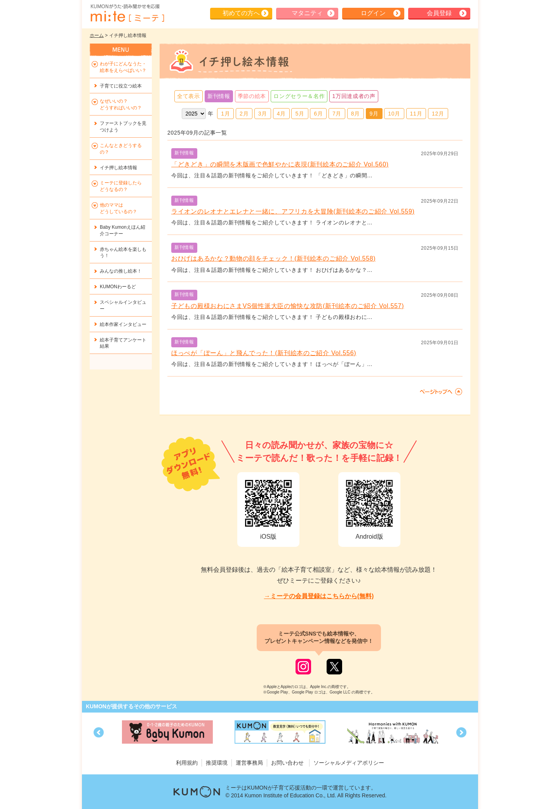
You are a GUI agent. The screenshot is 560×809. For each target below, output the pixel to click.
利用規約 (187, 763)
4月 (281, 113)
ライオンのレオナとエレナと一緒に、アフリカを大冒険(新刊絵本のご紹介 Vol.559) (293, 211)
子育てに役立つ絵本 (121, 86)
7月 (336, 113)
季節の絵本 (252, 96)
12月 (438, 113)
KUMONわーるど (118, 286)
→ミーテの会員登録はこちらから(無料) (319, 596)
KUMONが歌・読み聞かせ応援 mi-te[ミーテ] (127, 13)
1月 (225, 113)
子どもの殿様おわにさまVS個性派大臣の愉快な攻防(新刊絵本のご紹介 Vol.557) (287, 306)
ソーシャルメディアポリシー (348, 763)
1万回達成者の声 (353, 96)
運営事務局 (249, 763)
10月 (394, 113)
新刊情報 (218, 96)
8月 (355, 113)
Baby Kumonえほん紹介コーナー (122, 230)
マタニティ (307, 13)
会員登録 (439, 13)
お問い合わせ (287, 763)
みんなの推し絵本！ (121, 271)
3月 (262, 113)
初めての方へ (241, 13)
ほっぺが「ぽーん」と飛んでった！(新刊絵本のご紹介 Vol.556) (263, 353)
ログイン (373, 13)
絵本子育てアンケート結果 (123, 343)
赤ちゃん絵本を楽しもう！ (123, 253)
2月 (244, 113)
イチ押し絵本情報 (118, 167)
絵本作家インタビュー (123, 324)
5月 (299, 113)
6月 (318, 113)
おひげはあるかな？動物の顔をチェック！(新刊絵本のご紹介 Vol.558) (273, 258)
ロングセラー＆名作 (299, 96)
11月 (416, 113)
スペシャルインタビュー (123, 305)
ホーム (97, 35)
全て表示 (188, 96)
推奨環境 (217, 763)
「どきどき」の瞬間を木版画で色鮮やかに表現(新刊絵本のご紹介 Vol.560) (280, 164)
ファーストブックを (123, 127)
